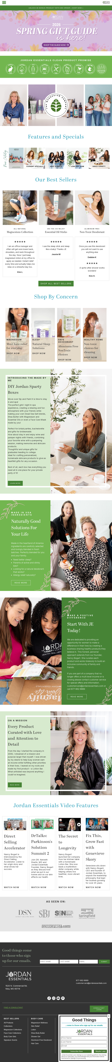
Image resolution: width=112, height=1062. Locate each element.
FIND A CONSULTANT (13, 1007)
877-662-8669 (82, 980)
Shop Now (13, 353)
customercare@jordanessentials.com (91, 983)
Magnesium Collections (13, 1030)
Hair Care (34, 1043)
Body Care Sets (10, 1036)
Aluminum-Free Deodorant (41, 1040)
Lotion (33, 1030)
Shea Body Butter (38, 1033)
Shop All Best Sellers (56, 283)
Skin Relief (35, 1026)
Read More (21, 583)
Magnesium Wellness (39, 1023)
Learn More (15, 483)
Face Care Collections (12, 1033)
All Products (8, 1023)
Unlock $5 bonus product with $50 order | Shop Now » (56, 8)
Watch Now (11, 887)
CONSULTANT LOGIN (99, 1009)
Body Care (37, 1019)
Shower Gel (35, 1036)
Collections (8, 1026)
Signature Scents (10, 1040)
